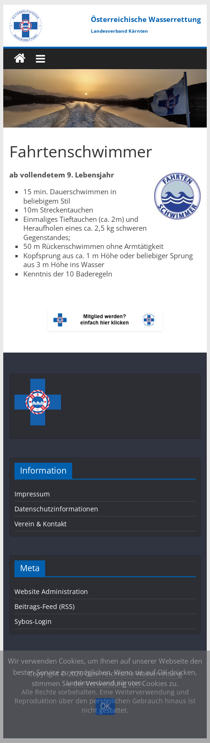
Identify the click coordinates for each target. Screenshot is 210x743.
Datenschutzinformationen (56, 508)
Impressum (32, 493)
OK (105, 706)
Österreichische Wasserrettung (146, 19)
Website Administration (51, 591)
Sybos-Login (33, 621)
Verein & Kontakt (40, 523)
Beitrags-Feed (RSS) (44, 606)
